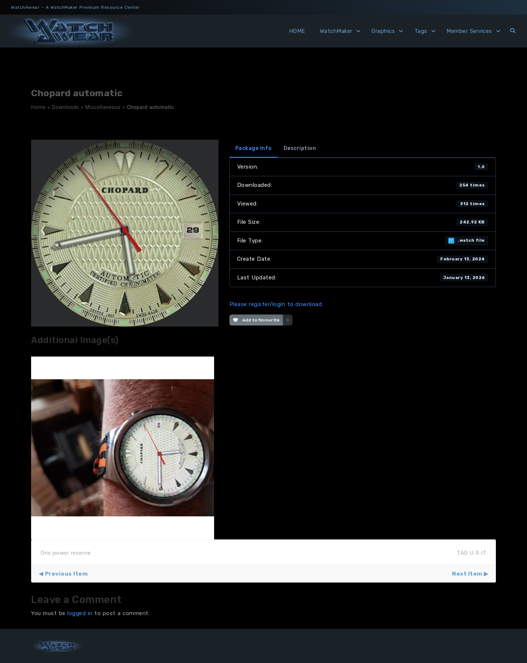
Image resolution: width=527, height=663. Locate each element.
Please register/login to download (275, 304)
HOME (297, 31)
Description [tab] (300, 148)
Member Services (469, 31)
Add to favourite (256, 320)
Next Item (467, 573)
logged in (80, 613)
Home (38, 107)
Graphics (383, 31)
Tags (420, 31)
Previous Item (66, 573)
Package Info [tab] (253, 148)
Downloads (65, 107)
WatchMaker (336, 31)
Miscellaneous (103, 107)
